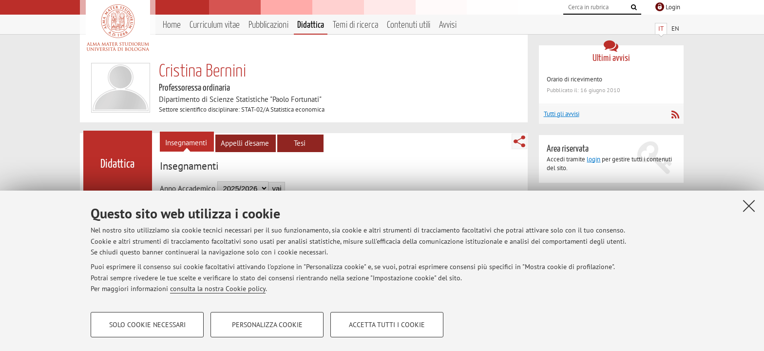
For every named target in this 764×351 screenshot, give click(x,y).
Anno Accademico (187, 188)
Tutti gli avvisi (561, 114)
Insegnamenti (186, 142)
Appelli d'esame (245, 143)
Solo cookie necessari (147, 324)
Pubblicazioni (268, 25)
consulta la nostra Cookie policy (218, 288)
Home (172, 25)
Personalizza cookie (267, 324)
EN (675, 28)
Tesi (300, 143)
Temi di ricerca (355, 25)
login (593, 159)
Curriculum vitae (215, 25)
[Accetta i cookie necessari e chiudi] (749, 206)
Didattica (310, 25)
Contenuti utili (408, 25)
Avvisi (448, 25)
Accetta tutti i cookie (387, 324)
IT (661, 28)
